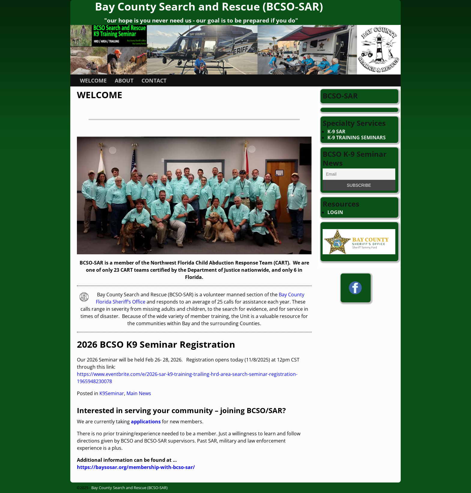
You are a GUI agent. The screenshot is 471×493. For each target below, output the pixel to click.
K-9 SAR (336, 131)
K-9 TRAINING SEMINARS (356, 137)
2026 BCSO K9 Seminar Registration (156, 344)
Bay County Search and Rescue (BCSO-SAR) (129, 487)
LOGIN (335, 212)
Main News (138, 393)
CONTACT (153, 80)
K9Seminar (111, 393)
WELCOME (93, 80)
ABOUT (124, 80)
